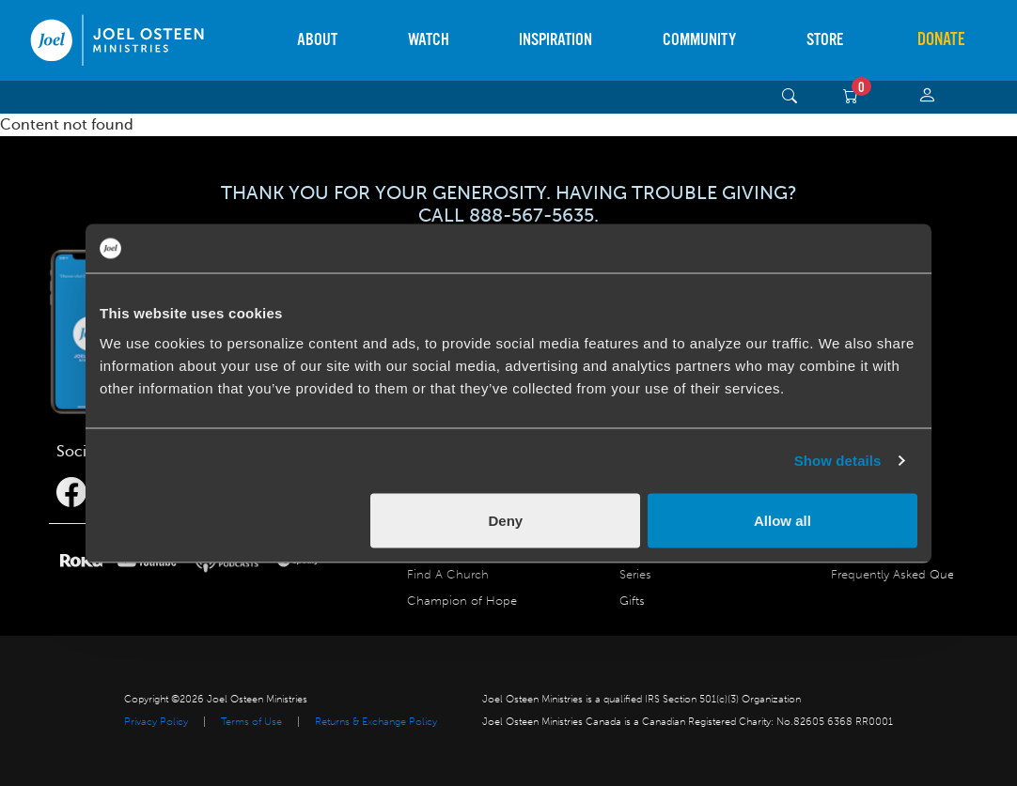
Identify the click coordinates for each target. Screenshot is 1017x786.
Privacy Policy (156, 722)
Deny (506, 520)
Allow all (782, 520)
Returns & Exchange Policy (376, 722)
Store (824, 40)
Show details (838, 461)
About (317, 40)
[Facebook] (71, 493)
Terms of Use (251, 722)
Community (699, 40)
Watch (428, 40)
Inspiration (555, 40)
